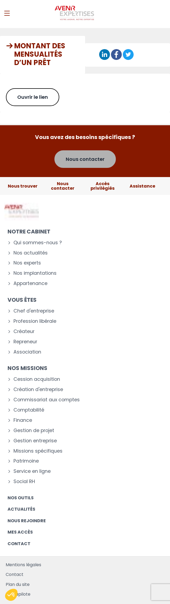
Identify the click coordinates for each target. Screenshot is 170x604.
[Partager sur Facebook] (116, 55)
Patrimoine (26, 461)
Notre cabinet (29, 231)
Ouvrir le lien (32, 97)
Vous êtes (22, 300)
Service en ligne (32, 471)
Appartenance (30, 283)
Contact (19, 544)
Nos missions (27, 368)
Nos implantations (35, 273)
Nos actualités (30, 253)
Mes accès (20, 532)
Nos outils (21, 498)
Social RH (24, 482)
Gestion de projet (33, 430)
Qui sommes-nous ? (37, 243)
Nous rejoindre (27, 521)
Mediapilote (18, 594)
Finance (22, 420)
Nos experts (27, 263)
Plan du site (18, 584)
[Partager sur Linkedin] (104, 55)
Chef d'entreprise (33, 311)
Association (27, 352)
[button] (11, 594)
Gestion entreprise (35, 441)
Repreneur (25, 342)
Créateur (23, 331)
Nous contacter (85, 159)
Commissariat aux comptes (46, 400)
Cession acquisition (36, 379)
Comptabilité (28, 410)
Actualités (21, 509)
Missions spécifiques (38, 451)
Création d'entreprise (38, 389)
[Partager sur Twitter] (128, 55)
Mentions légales (23, 565)
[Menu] (7, 13)
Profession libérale (34, 321)
